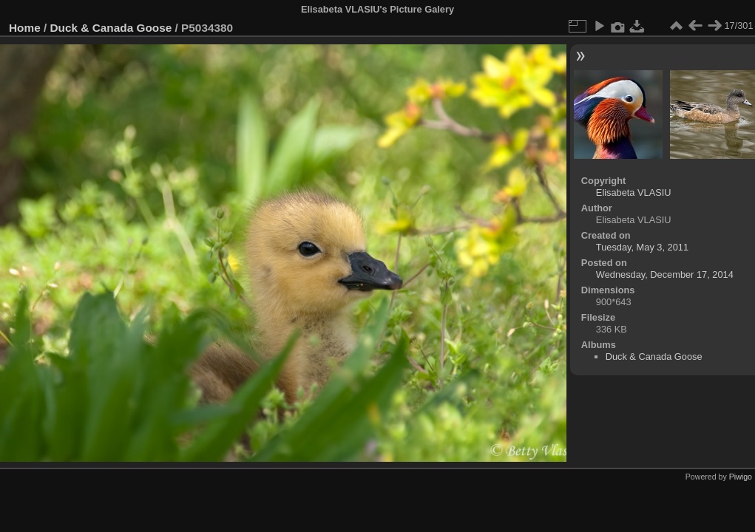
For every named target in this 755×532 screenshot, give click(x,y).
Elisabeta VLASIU (633, 192)
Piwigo (740, 476)
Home (25, 27)
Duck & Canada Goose (111, 27)
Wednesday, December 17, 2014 (665, 274)
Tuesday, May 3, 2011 (642, 247)
